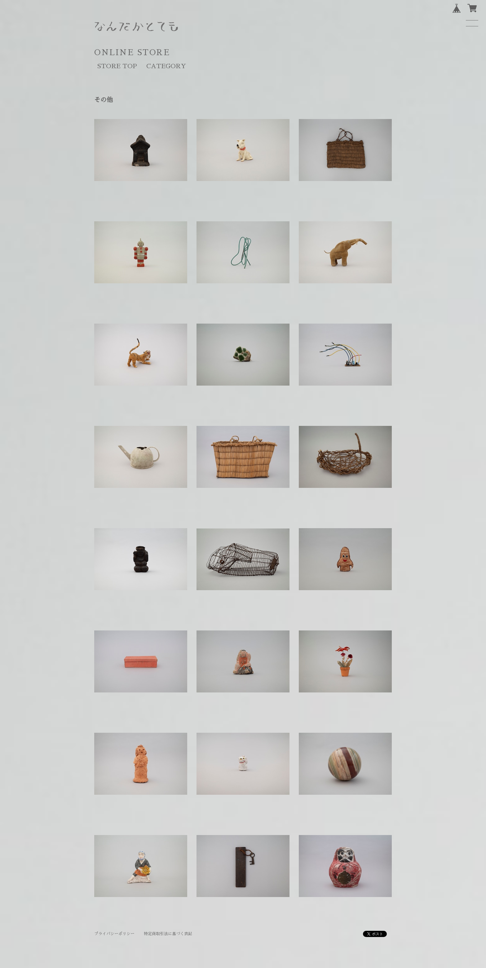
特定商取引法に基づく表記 (168, 934)
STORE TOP (117, 66)
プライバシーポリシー (114, 934)
